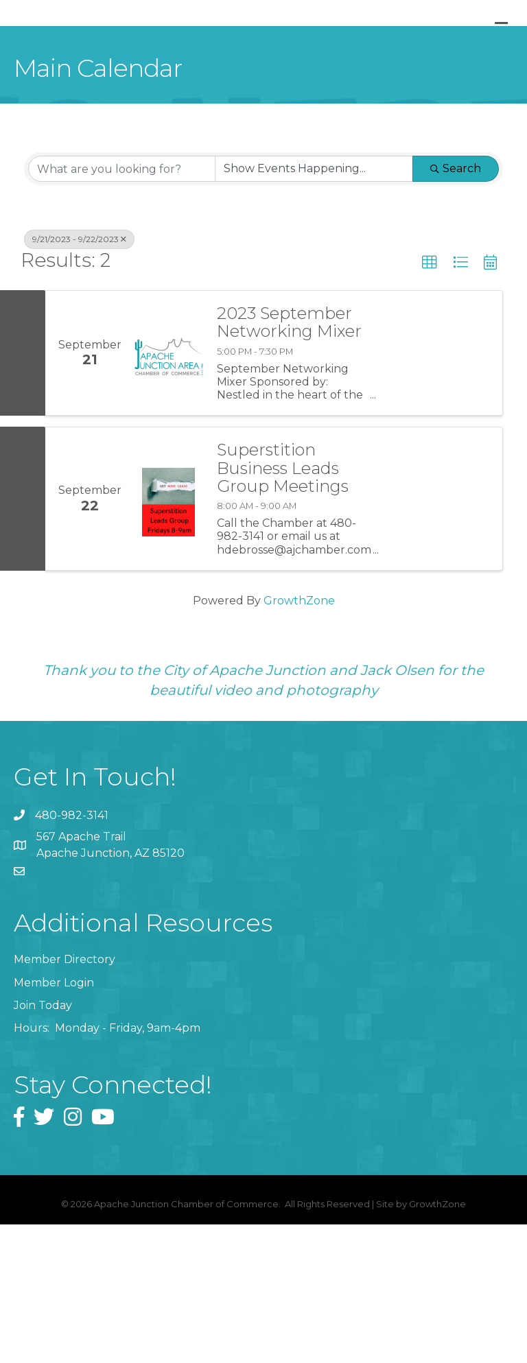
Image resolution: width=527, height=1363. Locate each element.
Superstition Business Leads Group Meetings (283, 607)
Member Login (54, 1120)
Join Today (43, 1143)
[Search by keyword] (121, 307)
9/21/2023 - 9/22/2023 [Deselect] (79, 377)
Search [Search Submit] (455, 306)
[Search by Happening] (314, 307)
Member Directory (64, 1097)
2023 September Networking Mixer (289, 461)
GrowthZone (299, 738)
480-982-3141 (71, 953)
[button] (429, 401)
